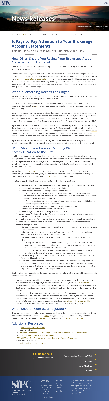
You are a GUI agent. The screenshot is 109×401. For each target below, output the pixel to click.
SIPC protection (51, 176)
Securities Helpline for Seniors (33, 327)
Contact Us (45, 391)
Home (14, 35)
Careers (59, 380)
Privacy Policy (60, 384)
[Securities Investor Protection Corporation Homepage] (6, 3)
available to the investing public (77, 301)
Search (91, 371)
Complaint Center (44, 318)
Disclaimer (59, 382)
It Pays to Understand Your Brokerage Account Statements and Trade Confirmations (53, 333)
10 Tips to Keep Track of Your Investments (37, 335)
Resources (45, 390)
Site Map (59, 386)
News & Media (24, 35)
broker (94, 130)
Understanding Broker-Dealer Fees (33, 343)
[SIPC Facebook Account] (57, 391)
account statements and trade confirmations (34, 79)
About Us (44, 380)
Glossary (91, 361)
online (47, 315)
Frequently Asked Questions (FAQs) (80, 356)
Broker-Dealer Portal (46, 394)
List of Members (88, 366)
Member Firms (46, 386)
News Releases (37, 35)
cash (35, 106)
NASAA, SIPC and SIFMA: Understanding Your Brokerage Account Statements (46, 338)
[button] (100, 3)
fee (90, 103)
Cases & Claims (46, 382)
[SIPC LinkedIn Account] (60, 391)
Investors (44, 384)
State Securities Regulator (74, 318)
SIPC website (30, 171)
